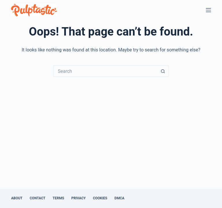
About (16, 198)
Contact (37, 198)
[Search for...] (105, 71)
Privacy (78, 198)
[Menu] (208, 10)
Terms (58, 198)
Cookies (100, 198)
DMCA (119, 198)
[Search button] (163, 71)
